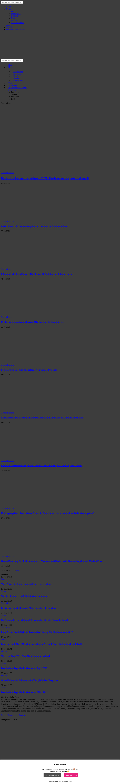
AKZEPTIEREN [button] (71, 775)
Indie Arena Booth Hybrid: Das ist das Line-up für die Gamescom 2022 (37, 632)
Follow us (12, 90)
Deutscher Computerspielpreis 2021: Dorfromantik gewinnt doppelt (45, 178)
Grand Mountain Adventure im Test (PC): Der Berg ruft (29, 680)
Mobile (14, 20)
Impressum (23, 715)
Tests (8, 25)
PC (12, 11)
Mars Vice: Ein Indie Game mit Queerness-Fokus (26, 584)
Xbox (13, 18)
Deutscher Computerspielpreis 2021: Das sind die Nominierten (32, 322)
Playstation (5, 651)
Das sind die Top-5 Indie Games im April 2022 (24, 668)
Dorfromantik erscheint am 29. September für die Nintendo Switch (34, 620)
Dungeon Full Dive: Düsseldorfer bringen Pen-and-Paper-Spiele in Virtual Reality (42, 644)
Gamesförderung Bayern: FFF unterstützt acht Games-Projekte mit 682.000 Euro (42, 417)
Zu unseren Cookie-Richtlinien (59, 781)
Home (8, 7)
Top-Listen (10, 27)
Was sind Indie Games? (15, 29)
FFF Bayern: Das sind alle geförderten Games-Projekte (29, 369)
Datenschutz (12, 715)
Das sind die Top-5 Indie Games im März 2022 (24, 692)
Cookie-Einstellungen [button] (52, 775)
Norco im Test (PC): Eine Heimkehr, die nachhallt (26, 656)
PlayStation (16, 13)
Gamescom (5, 627)
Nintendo (15, 16)
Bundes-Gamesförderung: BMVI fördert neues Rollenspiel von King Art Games (41, 465)
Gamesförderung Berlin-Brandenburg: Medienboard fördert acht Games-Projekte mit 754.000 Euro (51, 561)
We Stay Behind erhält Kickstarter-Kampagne (24, 596)
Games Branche (17, 23)
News (8, 9)
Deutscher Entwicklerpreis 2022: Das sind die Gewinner (29, 608)
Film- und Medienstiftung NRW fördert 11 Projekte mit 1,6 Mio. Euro (36, 274)
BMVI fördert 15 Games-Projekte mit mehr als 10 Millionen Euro (34, 226)
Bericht (4, 579)
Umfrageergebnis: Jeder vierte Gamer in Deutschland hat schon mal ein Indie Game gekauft (47, 513)
